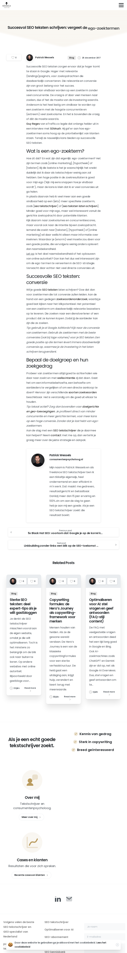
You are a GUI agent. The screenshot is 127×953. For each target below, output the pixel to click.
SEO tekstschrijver (64, 430)
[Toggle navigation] (121, 5)
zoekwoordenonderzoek (71, 299)
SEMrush (55, 128)
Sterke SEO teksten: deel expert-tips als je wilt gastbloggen (23, 609)
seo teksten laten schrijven (80, 206)
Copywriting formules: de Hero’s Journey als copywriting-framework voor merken (62, 613)
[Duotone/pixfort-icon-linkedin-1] (58, 841)
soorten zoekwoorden (83, 392)
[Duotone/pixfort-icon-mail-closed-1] (69, 841)
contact (56, 435)
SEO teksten (50, 290)
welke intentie (66, 378)
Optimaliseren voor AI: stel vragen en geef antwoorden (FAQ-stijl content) (101, 613)
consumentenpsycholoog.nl (66, 459)
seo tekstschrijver (45, 206)
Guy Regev (33, 124)
